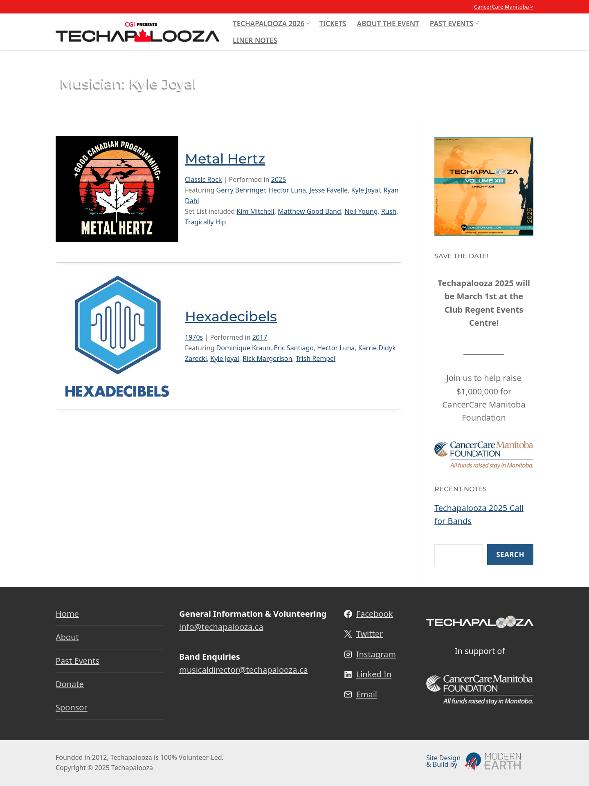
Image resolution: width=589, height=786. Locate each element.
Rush (388, 211)
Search (510, 554)
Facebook (374, 613)
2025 (278, 179)
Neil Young (361, 211)
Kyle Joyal (365, 190)
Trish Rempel (315, 358)
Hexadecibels (231, 316)
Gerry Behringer (240, 190)
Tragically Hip (205, 221)
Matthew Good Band (309, 211)
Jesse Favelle (328, 190)
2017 (260, 337)
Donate (70, 684)
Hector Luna (287, 190)
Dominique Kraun (243, 347)
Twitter (369, 633)
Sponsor (72, 707)
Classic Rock (203, 179)
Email (366, 694)
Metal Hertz (226, 158)
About (67, 637)
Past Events (77, 660)
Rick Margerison (267, 358)
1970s (194, 337)
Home (67, 613)
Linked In (374, 674)
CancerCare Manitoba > (503, 6)
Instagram (376, 654)
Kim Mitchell (255, 211)
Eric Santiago (294, 347)
